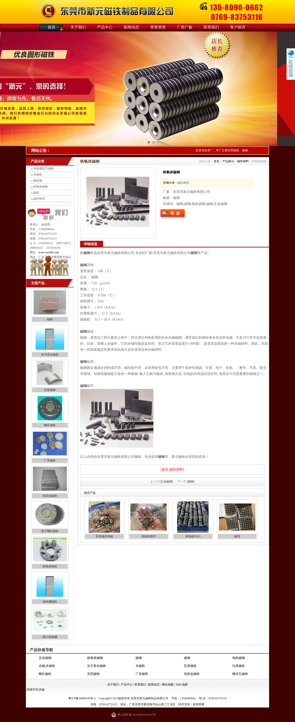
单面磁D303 (193, 536)
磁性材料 (39, 198)
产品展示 (228, 161)
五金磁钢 (45, 658)
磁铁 (50, 319)
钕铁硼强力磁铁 (43, 168)
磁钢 (139, 658)
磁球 (237, 536)
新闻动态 (131, 27)
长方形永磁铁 (50, 354)
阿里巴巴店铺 (36, 689)
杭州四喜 (198, 704)
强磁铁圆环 (148, 536)
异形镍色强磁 (104, 536)
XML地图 (181, 684)
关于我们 (78, 27)
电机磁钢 (238, 658)
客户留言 (238, 27)
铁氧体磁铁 (40, 186)
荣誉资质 (158, 27)
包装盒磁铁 (50, 495)
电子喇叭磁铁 (50, 531)
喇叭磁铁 (50, 425)
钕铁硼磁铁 (50, 601)
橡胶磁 (37, 180)
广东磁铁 (50, 460)
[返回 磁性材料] (172, 469)
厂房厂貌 (184, 27)
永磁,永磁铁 (47, 666)
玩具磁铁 (238, 666)
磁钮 (36, 192)
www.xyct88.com (48, 252)
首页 (51, 27)
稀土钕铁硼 (50, 637)
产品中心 (105, 27)
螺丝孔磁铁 (240, 674)
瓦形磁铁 (50, 390)
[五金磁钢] (166, 481)
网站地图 (168, 684)
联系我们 (211, 27)
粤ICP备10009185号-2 (82, 698)
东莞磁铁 (93, 674)
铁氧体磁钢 (95, 658)
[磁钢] (191, 481)
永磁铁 (37, 174)
